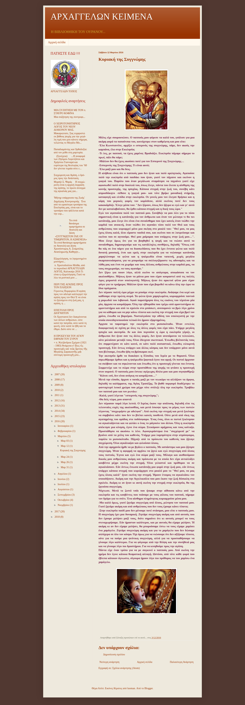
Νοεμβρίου (64, 505)
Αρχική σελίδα (56, 42)
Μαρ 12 (65, 446)
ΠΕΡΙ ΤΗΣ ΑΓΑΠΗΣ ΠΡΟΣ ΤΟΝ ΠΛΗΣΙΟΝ (68, 286)
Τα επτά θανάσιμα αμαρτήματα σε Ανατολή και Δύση (77, 226)
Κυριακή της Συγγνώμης (73, 450)
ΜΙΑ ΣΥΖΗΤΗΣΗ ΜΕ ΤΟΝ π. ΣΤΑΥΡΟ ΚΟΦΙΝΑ (70, 112)
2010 (58, 390)
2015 (58, 416)
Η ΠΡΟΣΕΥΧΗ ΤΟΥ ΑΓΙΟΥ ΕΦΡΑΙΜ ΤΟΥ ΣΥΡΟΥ (69, 337)
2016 (58, 421)
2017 (58, 511)
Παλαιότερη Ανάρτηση (182, 662)
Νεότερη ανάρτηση (109, 662)
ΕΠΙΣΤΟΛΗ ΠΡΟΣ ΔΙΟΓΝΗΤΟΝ (64, 312)
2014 (58, 410)
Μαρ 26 (65, 462)
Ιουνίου (62, 479)
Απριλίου (63, 473)
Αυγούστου (64, 489)
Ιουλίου (62, 484)
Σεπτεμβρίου (64, 494)
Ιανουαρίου (64, 426)
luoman (131, 688)
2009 (58, 385)
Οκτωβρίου (64, 500)
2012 (58, 400)
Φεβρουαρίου (65, 431)
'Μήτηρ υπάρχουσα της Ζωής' (69, 197)
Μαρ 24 (65, 456)
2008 (58, 379)
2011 (57, 395)
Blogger (148, 688)
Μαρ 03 (65, 440)
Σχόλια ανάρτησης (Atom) (126, 668)
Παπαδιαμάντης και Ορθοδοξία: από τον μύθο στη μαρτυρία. (70, 151)
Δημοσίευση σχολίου (114, 654)
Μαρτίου (63, 436)
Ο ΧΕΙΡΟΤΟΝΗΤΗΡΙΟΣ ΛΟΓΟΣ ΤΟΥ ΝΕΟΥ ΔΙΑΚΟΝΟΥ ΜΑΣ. (67, 126)
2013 (58, 405)
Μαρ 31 (65, 467)
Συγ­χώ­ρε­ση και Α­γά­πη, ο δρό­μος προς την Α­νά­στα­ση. (69, 177)
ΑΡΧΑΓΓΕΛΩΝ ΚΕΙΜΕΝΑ (102, 16)
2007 (58, 374)
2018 (58, 516)
